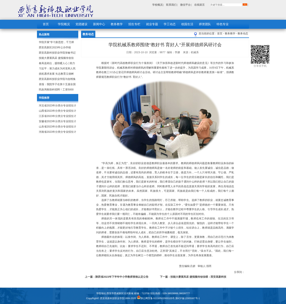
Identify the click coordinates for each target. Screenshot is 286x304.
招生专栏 (134, 24)
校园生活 (187, 24)
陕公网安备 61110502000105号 (156, 298)
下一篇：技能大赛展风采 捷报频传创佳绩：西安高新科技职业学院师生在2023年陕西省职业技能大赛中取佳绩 (193, 277)
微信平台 (185, 4)
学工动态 (170, 24)
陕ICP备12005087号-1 (187, 298)
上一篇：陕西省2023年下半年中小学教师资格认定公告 (116, 276)
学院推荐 (44, 97)
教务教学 (117, 24)
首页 (46, 24)
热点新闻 (44, 34)
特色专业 (223, 24)
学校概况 (157, 4)
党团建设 (81, 24)
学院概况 (64, 24)
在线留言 (199, 4)
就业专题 (152, 24)
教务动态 (243, 33)
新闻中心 (99, 24)
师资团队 (205, 24)
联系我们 (171, 4)
